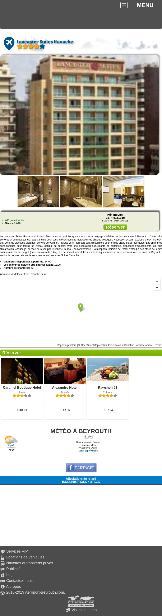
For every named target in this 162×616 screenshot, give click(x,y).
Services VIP (17, 551)
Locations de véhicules (25, 557)
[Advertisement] (81, 517)
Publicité (13, 569)
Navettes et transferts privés (29, 563)
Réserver (115, 227)
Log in (11, 575)
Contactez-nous (19, 581)
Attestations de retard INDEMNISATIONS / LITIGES (81, 480)
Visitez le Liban (84, 610)
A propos (13, 586)
